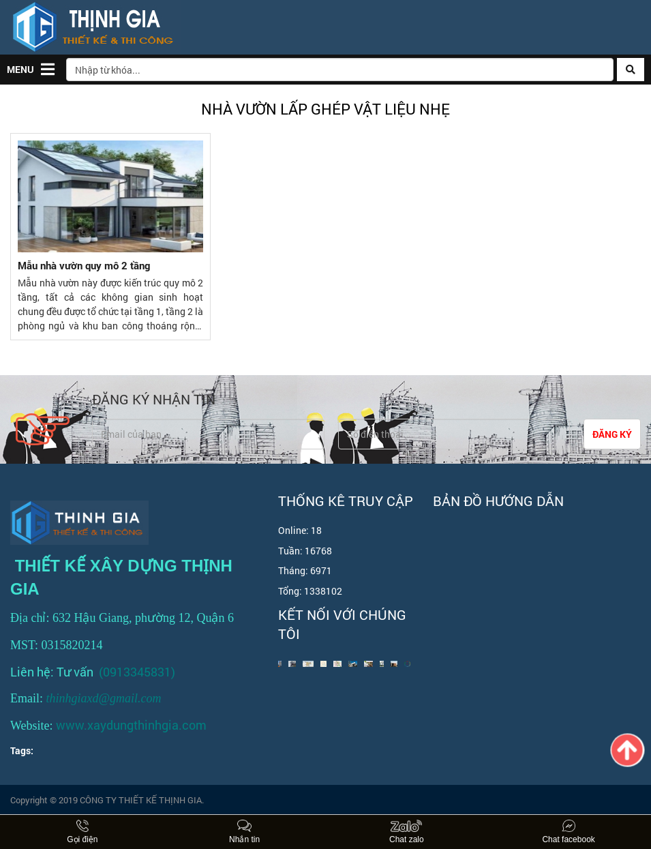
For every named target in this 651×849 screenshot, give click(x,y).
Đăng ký (612, 434)
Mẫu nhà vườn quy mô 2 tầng (84, 265)
